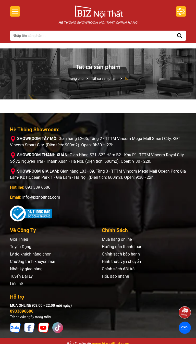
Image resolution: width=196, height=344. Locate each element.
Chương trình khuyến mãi (32, 261)
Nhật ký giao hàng (26, 268)
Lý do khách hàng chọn (30, 254)
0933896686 (21, 311)
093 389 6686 (37, 187)
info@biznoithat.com (41, 197)
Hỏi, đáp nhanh (115, 276)
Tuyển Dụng (20, 246)
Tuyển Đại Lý (21, 276)
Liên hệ (16, 283)
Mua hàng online (117, 239)
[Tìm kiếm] (179, 36)
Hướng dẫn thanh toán (122, 246)
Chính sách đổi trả (118, 268)
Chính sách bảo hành (121, 254)
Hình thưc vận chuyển (121, 261)
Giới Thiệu (19, 239)
